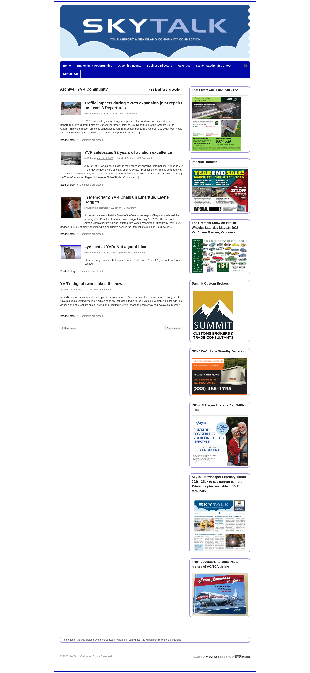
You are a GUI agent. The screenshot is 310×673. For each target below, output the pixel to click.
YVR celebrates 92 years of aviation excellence (128, 152)
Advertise (184, 65)
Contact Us (70, 73)
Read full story (67, 140)
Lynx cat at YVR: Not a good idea (115, 247)
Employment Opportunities (94, 65)
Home (67, 65)
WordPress (212, 656)
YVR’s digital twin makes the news (92, 283)
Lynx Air (122, 252)
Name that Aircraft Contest (213, 65)
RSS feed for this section (164, 89)
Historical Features (125, 158)
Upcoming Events (129, 65)
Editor (90, 113)
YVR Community (128, 113)
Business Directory (159, 65)
